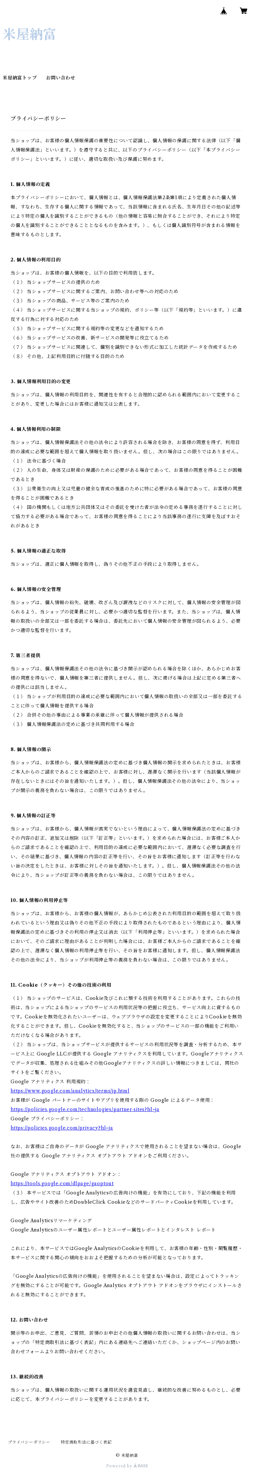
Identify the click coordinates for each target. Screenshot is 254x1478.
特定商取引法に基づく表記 (86, 1442)
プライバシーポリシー (29, 1442)
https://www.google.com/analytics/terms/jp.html (70, 1091)
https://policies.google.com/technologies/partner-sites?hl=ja (85, 1109)
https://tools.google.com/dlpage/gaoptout (62, 1184)
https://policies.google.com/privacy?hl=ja (62, 1128)
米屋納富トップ (20, 78)
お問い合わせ (60, 78)
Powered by (127, 1465)
